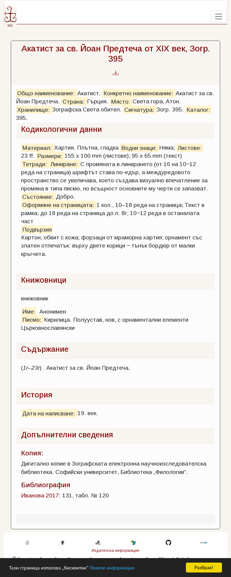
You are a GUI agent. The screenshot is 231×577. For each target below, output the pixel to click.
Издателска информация (115, 550)
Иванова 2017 (40, 495)
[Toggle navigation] (218, 17)
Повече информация (112, 568)
